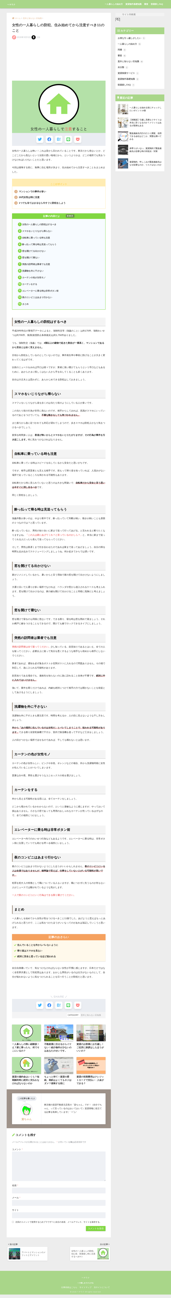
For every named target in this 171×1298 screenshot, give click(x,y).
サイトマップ (85, 1291)
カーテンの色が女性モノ (32, 279)
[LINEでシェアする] (68, 139)
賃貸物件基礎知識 (133, 4)
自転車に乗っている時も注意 (34, 238)
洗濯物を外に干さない (31, 272)
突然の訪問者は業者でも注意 (34, 265)
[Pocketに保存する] (78, 139)
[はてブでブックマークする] (58, 139)
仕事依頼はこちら (69, 1291)
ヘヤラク (14, 4)
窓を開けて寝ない (28, 258)
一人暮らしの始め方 (114, 4)
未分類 (123, 68)
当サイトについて (102, 1291)
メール (16, 1200)
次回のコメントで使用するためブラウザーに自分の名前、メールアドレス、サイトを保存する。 (58, 1225)
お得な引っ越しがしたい (132, 38)
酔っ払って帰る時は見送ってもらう (37, 245)
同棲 (122, 50)
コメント (17, 1152)
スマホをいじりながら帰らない (35, 232)
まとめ (23, 306)
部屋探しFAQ (157, 4)
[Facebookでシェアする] (49, 139)
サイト (15, 1213)
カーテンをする (27, 285)
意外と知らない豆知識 (91, 1017)
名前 (15, 1188)
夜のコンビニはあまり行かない (35, 299)
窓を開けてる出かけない (32, 252)
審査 (146, 4)
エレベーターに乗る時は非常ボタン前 (38, 292)
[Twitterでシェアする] (39, 139)
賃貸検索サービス (129, 73)
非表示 (70, 216)
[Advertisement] (59, 60)
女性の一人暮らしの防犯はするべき (37, 225)
